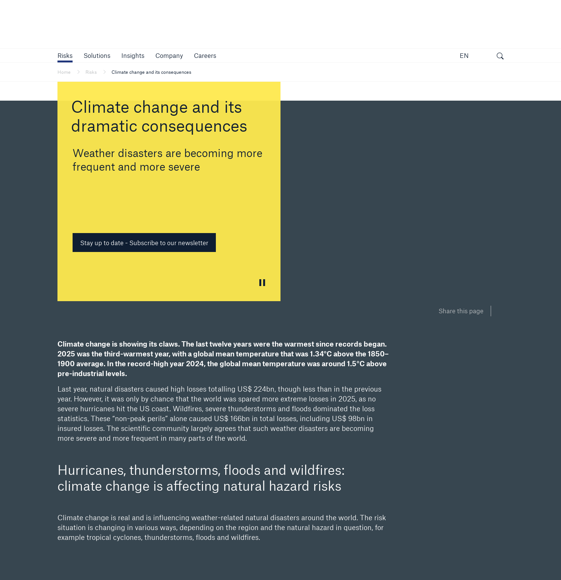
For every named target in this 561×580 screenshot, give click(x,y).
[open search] (500, 56)
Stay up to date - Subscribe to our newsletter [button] (144, 243)
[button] (65, 55)
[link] (132, 55)
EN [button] (464, 55)
